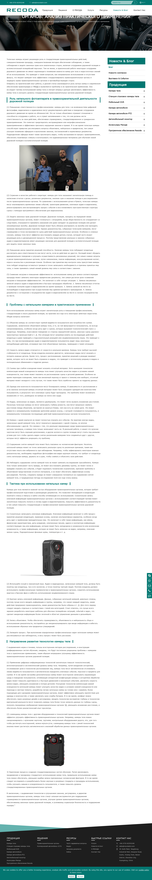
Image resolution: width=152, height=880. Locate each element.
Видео (68, 846)
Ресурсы (104, 10)
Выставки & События (119, 78)
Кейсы (68, 852)
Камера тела (115, 91)
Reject (71, 876)
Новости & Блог (120, 10)
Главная (10, 21)
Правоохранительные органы (48, 843)
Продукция (47, 10)
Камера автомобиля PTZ (120, 113)
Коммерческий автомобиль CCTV (49, 846)
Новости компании (118, 73)
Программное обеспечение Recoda (125, 130)
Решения (62, 10)
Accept (80, 876)
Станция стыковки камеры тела (124, 96)
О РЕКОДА (77, 10)
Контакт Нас (139, 10)
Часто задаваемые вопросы (76, 843)
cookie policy (144, 870)
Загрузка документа (73, 849)
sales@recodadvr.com (38, 2)
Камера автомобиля (118, 108)
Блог (30, 21)
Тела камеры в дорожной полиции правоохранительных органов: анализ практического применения (71, 21)
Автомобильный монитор (120, 119)
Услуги (91, 10)
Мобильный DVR (116, 102)
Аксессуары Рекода (118, 125)
